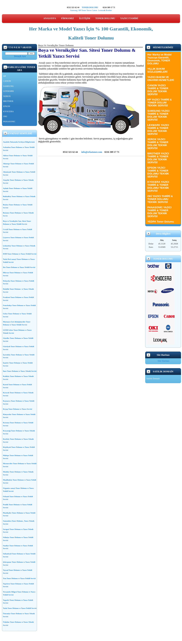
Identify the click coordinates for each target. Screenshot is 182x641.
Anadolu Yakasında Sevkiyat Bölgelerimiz (19, 142)
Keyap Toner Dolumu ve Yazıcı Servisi (17, 409)
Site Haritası (164, 360)
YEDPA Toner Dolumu (160, 221)
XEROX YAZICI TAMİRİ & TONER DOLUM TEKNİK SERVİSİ (157, 144)
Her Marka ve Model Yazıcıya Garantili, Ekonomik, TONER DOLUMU (159, 59)
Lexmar (101, 10)
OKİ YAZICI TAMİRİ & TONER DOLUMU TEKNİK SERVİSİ (160, 199)
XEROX (7, 96)
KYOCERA (8, 111)
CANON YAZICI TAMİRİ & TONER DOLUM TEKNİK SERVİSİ (157, 90)
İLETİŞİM (84, 18)
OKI (5, 116)
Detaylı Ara (20, 56)
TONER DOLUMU (90, 7)
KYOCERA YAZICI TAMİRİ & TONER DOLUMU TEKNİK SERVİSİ (158, 186)
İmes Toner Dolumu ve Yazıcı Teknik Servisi (19, 371)
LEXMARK (8, 91)
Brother (109, 10)
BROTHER (8, 101)
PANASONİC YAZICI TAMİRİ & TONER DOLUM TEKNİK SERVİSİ (159, 212)
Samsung (74, 10)
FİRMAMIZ (67, 18)
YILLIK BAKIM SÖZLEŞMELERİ (157, 70)
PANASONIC (9, 121)
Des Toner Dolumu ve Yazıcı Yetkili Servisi (19, 267)
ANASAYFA (49, 18)
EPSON (6, 106)
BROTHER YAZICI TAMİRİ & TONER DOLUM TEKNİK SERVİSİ (158, 158)
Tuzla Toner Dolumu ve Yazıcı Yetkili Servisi (20, 608)
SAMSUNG (8, 86)
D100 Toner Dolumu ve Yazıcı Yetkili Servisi (19, 254)
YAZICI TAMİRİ (129, 18)
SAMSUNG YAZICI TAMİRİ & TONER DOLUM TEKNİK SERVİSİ (158, 115)
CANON (7, 81)
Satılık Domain (153, 378)
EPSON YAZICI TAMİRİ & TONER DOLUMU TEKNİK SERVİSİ (158, 172)
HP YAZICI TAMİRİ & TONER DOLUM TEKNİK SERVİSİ (159, 102)
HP (80, 10)
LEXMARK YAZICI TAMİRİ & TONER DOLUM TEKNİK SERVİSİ (158, 129)
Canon (95, 10)
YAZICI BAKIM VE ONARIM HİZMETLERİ (160, 79)
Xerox (88, 10)
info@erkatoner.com (91, 152)
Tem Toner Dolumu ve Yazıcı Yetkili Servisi (19, 578)
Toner (83, 10)
